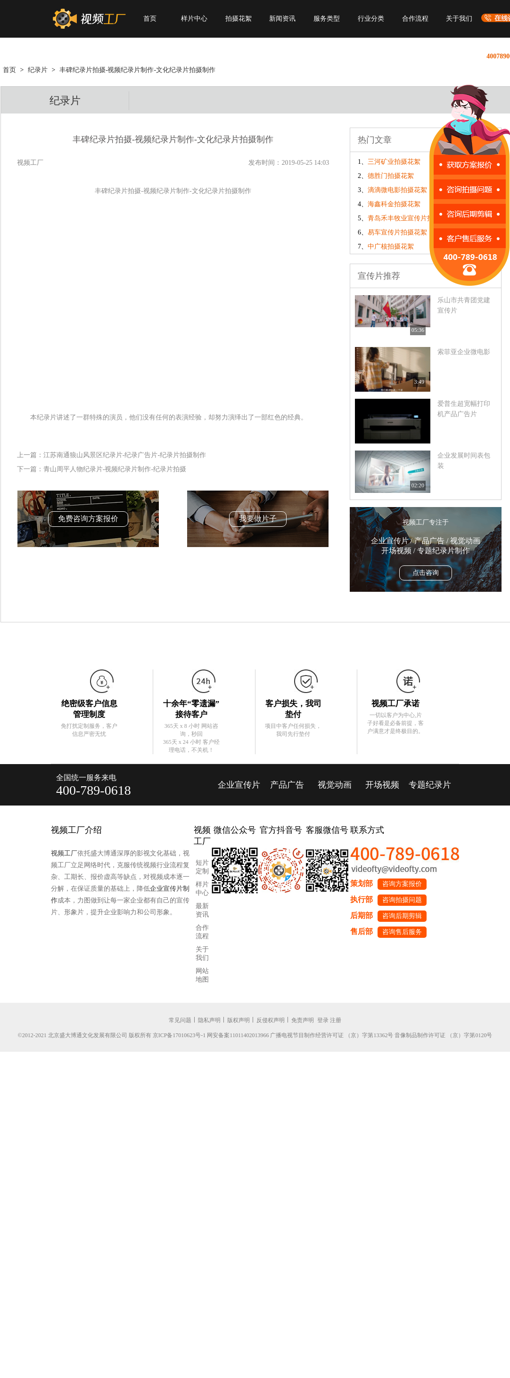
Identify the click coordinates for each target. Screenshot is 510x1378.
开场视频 (382, 785)
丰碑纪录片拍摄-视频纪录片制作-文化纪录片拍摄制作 (137, 69)
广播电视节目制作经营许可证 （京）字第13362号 (331, 1035)
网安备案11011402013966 (238, 1035)
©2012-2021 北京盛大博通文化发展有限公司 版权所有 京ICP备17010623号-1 (112, 1035)
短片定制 (202, 867)
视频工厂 (64, 853)
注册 (335, 1020)
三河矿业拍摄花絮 (394, 161)
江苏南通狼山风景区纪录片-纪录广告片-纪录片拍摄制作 (124, 455)
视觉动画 (335, 785)
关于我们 (459, 18)
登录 (323, 1020)
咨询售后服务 (402, 931)
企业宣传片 (239, 785)
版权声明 (238, 1020)
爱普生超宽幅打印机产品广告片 (463, 409)
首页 (149, 18)
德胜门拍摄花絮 (391, 175)
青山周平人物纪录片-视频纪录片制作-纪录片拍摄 (114, 469)
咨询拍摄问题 (402, 899)
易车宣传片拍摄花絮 (397, 232)
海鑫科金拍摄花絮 (394, 204)
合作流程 (415, 18)
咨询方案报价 (402, 883)
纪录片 (38, 69)
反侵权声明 (270, 1020)
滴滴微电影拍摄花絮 (397, 189)
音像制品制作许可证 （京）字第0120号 (443, 1035)
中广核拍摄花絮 (391, 246)
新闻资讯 (282, 18)
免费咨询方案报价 (88, 519)
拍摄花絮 (238, 18)
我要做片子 (258, 519)
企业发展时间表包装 (463, 460)
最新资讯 (202, 910)
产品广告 (287, 785)
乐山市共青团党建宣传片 (463, 305)
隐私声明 (209, 1020)
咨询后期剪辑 (402, 915)
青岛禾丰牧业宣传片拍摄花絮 (410, 218)
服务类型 (326, 18)
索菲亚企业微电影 (463, 351)
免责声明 (302, 1020)
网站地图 (202, 975)
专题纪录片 (430, 785)
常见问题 (180, 1020)
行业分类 (371, 18)
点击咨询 (425, 572)
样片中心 (194, 18)
